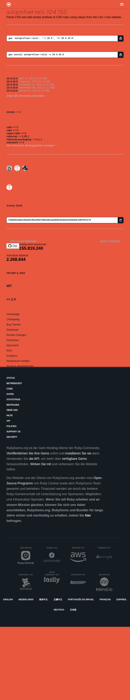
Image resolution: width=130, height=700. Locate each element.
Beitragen (12, 405)
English (8, 599)
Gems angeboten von (52, 573)
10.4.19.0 (12, 81)
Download (12, 329)
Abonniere (12, 345)
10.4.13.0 (12, 90)
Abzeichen (12, 340)
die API (34, 459)
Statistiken (13, 399)
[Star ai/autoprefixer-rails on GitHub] (12, 246)
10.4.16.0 (12, 84)
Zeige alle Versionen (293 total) (25, 95)
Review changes (16, 334)
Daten (10, 394)
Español (121, 599)
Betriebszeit (14, 383)
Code (9, 388)
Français (105, 599)
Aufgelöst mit (105, 547)
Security (11, 437)
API (8, 421)
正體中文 (58, 599)
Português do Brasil (81, 599)
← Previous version (21, 241)
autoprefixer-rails (25, 12)
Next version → (112, 241)
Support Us (13, 431)
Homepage (12, 314)
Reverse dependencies (20, 366)
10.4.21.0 (12, 78)
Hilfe (9, 415)
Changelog (12, 319)
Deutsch (59, 610)
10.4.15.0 (12, 87)
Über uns (12, 410)
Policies (11, 426)
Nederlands (26, 599)
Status (10, 378)
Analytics (11, 355)
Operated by (27, 548)
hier (88, 515)
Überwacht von (26, 574)
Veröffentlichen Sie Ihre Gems (27, 453)
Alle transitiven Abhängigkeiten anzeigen (30, 145)
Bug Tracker (13, 324)
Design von (53, 547)
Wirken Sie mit (40, 464)
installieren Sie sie (78, 453)
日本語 (73, 610)
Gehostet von (79, 547)
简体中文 (43, 599)
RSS (9, 350)
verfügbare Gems (74, 459)
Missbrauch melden (18, 360)
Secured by (105, 574)
